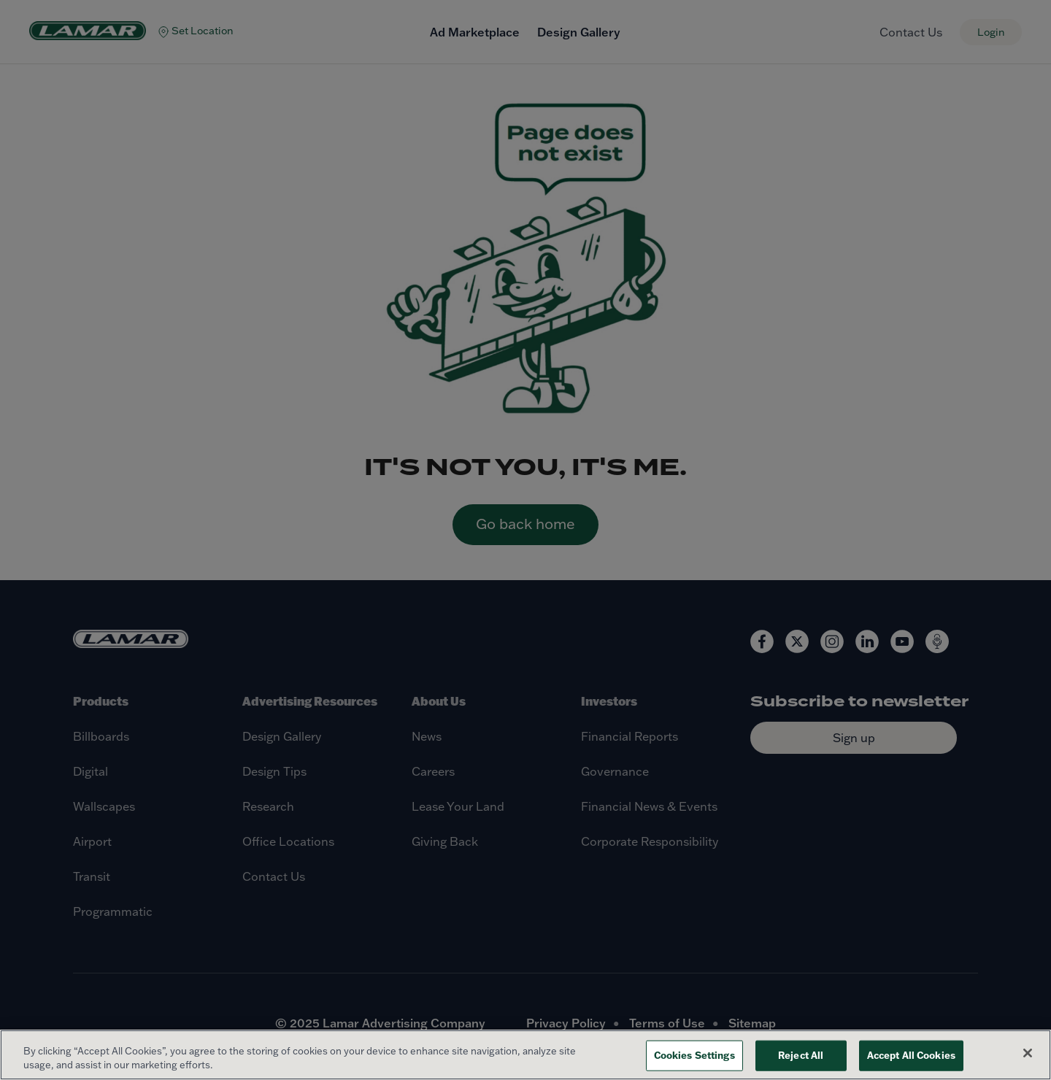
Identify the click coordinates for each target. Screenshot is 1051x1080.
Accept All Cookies (911, 1055)
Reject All (800, 1055)
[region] (525, 1055)
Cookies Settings (694, 1055)
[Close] (1028, 1053)
